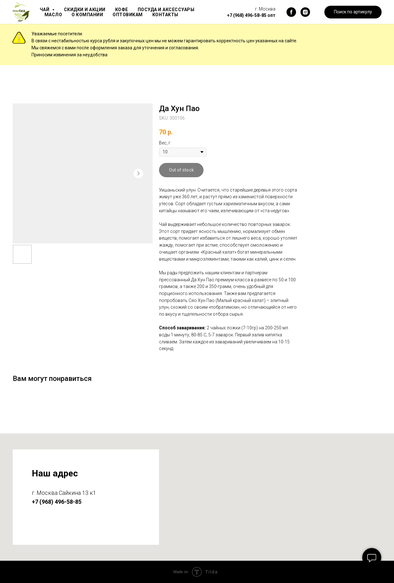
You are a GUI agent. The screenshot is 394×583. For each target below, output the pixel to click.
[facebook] (291, 12)
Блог (199, 14)
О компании (89, 14)
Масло (54, 14)
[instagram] (305, 12)
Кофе (125, 9)
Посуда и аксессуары (171, 9)
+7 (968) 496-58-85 (246, 15)
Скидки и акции (86, 9)
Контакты (169, 14)
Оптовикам (131, 14)
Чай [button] (45, 9)
